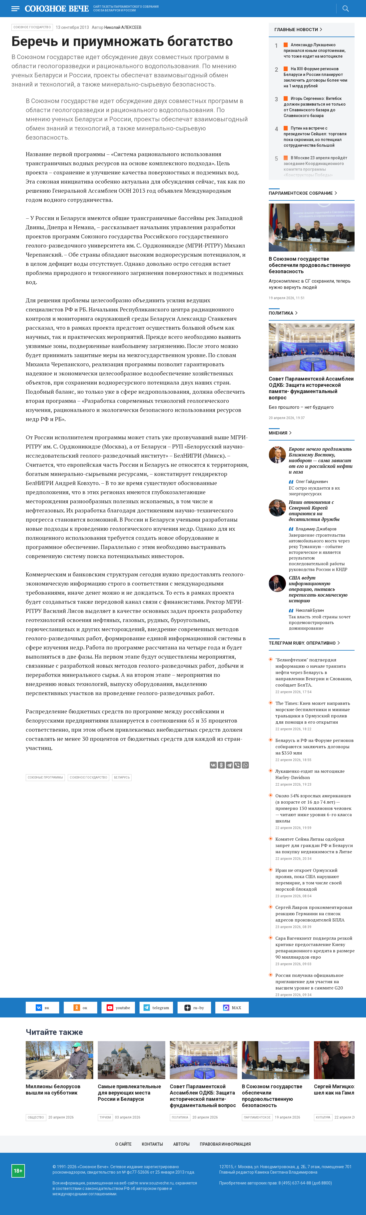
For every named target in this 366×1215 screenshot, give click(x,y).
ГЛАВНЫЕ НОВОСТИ (296, 29)
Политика (281, 313)
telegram (156, 1007)
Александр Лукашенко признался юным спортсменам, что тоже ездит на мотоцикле (314, 51)
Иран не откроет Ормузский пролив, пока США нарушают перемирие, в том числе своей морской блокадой (308, 879)
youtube (118, 1007)
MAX (232, 1008)
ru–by (194, 1008)
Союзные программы (45, 777)
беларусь (122, 777)
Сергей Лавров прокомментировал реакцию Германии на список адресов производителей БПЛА (313, 913)
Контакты (152, 1144)
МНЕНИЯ (278, 433)
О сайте (123, 1144)
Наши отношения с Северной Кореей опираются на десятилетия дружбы (314, 510)
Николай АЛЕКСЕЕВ (123, 27)
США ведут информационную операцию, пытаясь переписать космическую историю (318, 589)
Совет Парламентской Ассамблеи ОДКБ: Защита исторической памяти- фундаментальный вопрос (311, 388)
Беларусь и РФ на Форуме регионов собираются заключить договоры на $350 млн (314, 746)
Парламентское (257, 1117)
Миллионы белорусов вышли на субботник (53, 1089)
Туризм (105, 1117)
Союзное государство (32, 27)
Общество (36, 1117)
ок (80, 1007)
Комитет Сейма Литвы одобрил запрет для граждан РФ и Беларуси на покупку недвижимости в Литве (314, 845)
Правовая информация (225, 1144)
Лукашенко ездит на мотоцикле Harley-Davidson (310, 774)
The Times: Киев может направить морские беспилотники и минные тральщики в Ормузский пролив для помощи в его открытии (312, 712)
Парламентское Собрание (301, 193)
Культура (323, 1117)
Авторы (181, 1144)
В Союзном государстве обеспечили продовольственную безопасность (310, 265)
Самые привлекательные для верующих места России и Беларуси (129, 1092)
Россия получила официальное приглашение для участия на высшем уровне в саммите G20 (309, 981)
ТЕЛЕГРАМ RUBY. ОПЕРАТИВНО (302, 643)
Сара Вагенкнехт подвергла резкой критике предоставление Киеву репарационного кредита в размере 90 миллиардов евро (315, 947)
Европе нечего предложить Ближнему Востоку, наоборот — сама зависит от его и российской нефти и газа (321, 460)
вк (42, 1007)
